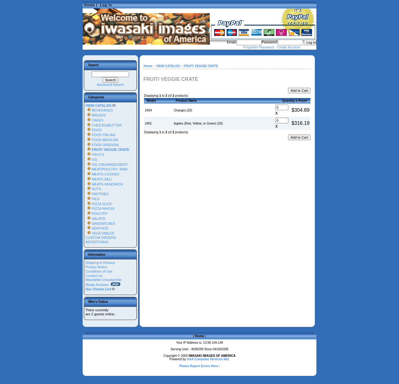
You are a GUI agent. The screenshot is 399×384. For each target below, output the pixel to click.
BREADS (95, 115)
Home (89, 5)
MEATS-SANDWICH (104, 184)
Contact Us (93, 276)
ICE (91, 159)
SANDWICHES (100, 223)
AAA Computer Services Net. (208, 359)
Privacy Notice (96, 267)
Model (151, 100)
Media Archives (102, 285)
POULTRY (96, 213)
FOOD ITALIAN (100, 135)
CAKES (94, 120)
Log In (106, 5)
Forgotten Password (258, 47)
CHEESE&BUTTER (103, 125)
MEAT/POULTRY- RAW (106, 169)
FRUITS (94, 154)
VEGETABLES (99, 233)
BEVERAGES (99, 110)
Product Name (186, 100)
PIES (92, 199)
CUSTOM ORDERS (100, 237)
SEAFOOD (96, 228)
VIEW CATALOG (168, 66)
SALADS (95, 218)
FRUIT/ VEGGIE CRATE (201, 66)
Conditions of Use (99, 271)
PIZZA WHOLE (100, 208)
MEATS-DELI (98, 179)
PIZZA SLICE (98, 204)
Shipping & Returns (100, 262)
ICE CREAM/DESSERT (106, 164)
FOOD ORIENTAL (102, 145)
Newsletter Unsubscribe (103, 280)
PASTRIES (96, 194)
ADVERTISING (96, 242)
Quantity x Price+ (295, 100)
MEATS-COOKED (102, 174)
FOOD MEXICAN (101, 140)
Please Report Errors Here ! (199, 366)
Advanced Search (110, 84)
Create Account (288, 47)
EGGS (93, 130)
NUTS (93, 189)
